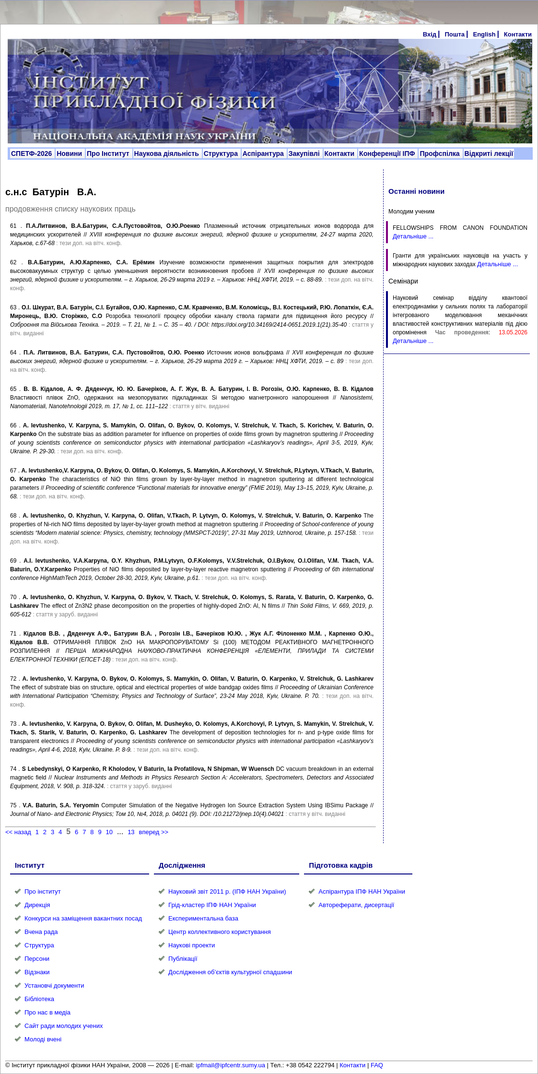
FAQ (377, 1065)
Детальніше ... (413, 236)
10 (109, 832)
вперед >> (153, 832)
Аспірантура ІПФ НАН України (361, 891)
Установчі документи (54, 985)
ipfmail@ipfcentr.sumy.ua (230, 1065)
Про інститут (42, 891)
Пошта (454, 34)
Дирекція (37, 905)
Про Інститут (109, 153)
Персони (36, 958)
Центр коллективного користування (219, 931)
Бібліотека (39, 999)
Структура (222, 153)
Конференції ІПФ (388, 153)
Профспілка (440, 153)
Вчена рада (41, 931)
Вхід (429, 34)
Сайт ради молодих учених (63, 1025)
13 (131, 832)
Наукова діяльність (167, 153)
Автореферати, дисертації (356, 905)
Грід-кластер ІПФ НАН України (212, 905)
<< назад (18, 832)
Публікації (182, 958)
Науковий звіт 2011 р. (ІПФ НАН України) (227, 891)
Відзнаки (36, 972)
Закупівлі (305, 153)
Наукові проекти (191, 945)
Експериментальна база (203, 918)
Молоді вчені (42, 1039)
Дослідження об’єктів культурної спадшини (230, 972)
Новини (70, 153)
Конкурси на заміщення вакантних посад (83, 918)
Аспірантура (264, 153)
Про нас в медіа (47, 1012)
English (484, 34)
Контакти (518, 34)
